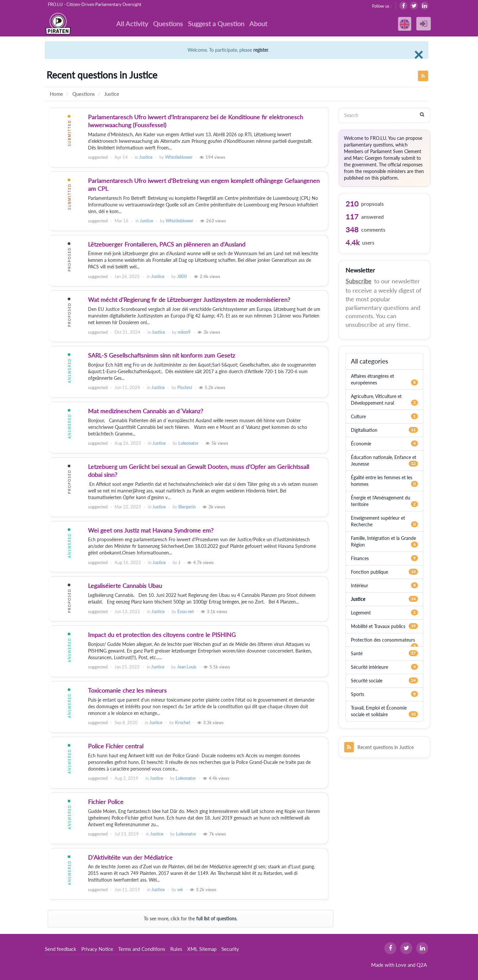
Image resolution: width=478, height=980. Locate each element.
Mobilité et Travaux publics (378, 626)
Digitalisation (364, 430)
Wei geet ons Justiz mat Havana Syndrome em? (150, 530)
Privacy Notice (97, 949)
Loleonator (188, 443)
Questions (168, 24)
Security (230, 949)
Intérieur (359, 585)
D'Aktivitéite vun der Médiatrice (130, 857)
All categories (369, 361)
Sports (357, 694)
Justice (145, 157)
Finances (360, 558)
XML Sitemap (201, 949)
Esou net (185, 611)
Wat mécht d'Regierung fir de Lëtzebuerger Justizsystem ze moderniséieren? (189, 299)
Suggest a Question (216, 24)
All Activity (132, 24)
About (258, 24)
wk (180, 889)
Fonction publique (369, 572)
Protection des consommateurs (383, 640)
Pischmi (184, 387)
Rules (176, 949)
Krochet (182, 722)
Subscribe (358, 281)
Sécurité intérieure (369, 667)
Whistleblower (179, 157)
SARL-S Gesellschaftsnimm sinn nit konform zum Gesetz (161, 355)
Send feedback (60, 949)
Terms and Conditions (141, 949)
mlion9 (184, 332)
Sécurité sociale (366, 680)
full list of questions (216, 918)
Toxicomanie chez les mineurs (127, 690)
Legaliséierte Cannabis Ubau (125, 585)
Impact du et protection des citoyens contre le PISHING (162, 634)
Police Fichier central (115, 746)
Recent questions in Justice (379, 747)
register (260, 50)
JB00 (182, 276)
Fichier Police (105, 801)
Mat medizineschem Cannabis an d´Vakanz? (145, 411)
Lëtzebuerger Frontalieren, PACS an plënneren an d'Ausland (166, 244)
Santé (356, 653)
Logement (361, 612)
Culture (358, 416)
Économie (361, 443)
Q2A (422, 965)
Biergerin (187, 506)
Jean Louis (187, 666)
